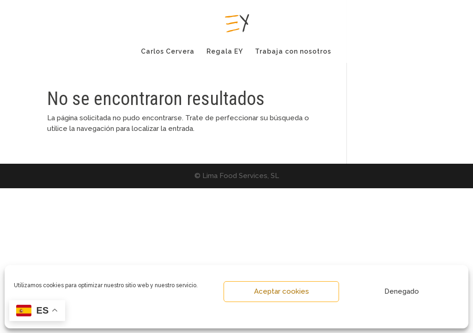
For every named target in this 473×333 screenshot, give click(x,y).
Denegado (401, 291)
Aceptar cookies (281, 291)
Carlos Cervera (167, 51)
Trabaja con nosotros (293, 51)
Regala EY (224, 51)
